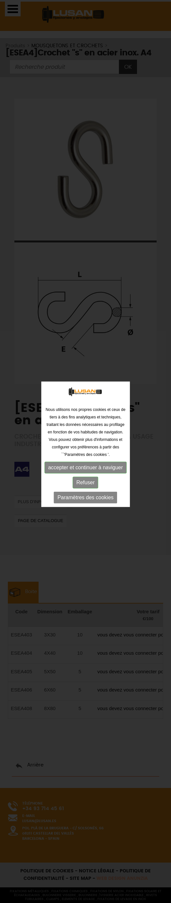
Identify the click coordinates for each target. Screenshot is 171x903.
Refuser (85, 479)
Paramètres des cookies (86, 494)
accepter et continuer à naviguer (85, 464)
